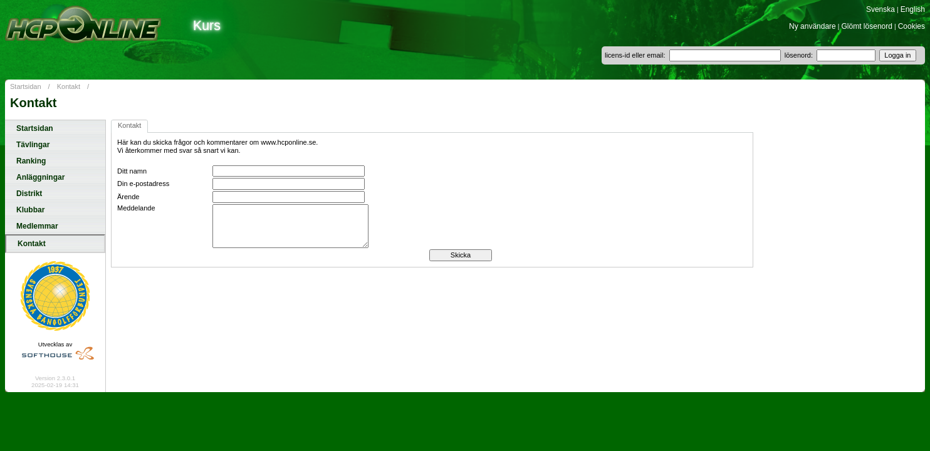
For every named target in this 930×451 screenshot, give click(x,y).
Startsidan (25, 86)
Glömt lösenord (867, 26)
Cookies (911, 26)
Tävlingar (33, 144)
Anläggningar (40, 177)
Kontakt (68, 86)
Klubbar (30, 209)
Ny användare (812, 26)
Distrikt (29, 193)
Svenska (880, 9)
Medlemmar (37, 226)
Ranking (31, 161)
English (913, 9)
